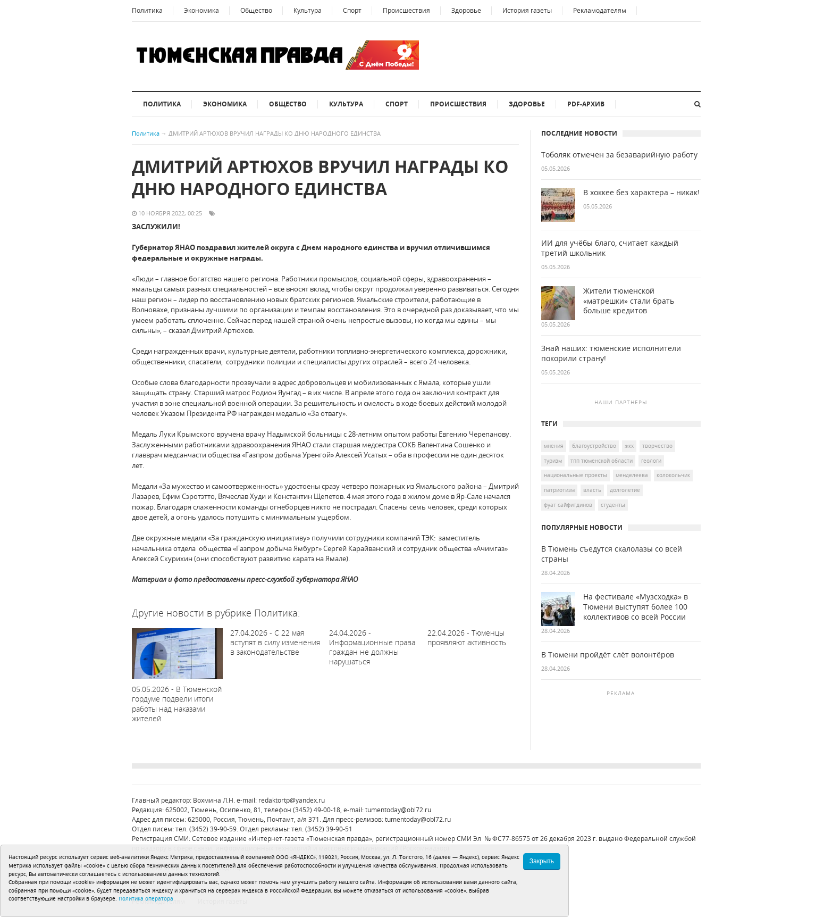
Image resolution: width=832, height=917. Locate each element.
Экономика (201, 10)
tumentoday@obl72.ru (398, 809)
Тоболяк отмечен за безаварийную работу (619, 155)
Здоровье (466, 10)
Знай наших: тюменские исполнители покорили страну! (611, 353)
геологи (651, 460)
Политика (147, 10)
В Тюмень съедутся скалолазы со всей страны (611, 554)
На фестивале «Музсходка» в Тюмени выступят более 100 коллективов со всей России (635, 607)
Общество (256, 10)
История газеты (527, 10)
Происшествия (406, 10)
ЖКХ (629, 445)
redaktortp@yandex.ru (291, 800)
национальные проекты (575, 475)
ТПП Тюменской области (601, 460)
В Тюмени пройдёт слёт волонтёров (607, 655)
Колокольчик (673, 475)
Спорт (352, 10)
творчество (657, 445)
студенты (613, 504)
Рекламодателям (599, 10)
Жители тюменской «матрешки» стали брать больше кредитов (628, 301)
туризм (553, 460)
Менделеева (632, 475)
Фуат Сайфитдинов (568, 504)
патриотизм (559, 490)
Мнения (554, 445)
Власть (592, 490)
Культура (307, 10)
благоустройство (594, 445)
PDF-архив (585, 104)
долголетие (625, 490)
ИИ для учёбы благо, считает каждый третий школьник (609, 248)
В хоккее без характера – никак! (641, 192)
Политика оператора (146, 898)
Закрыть (542, 861)
